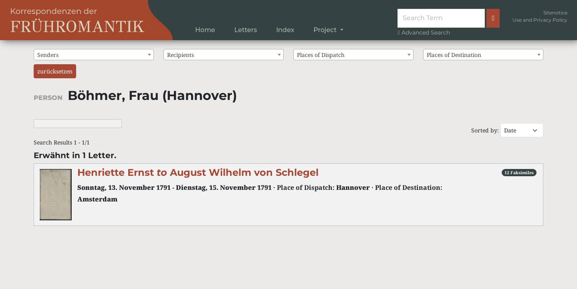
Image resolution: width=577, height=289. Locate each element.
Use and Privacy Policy (539, 20)
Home (205, 30)
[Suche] (441, 18)
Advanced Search (423, 32)
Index (285, 30)
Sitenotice (555, 13)
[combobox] (94, 54)
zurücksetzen (55, 71)
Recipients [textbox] (180, 55)
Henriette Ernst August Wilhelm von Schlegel (198, 172)
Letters (245, 30)
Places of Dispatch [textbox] (321, 55)
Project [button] (325, 30)
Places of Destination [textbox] (454, 55)
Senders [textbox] (48, 55)
